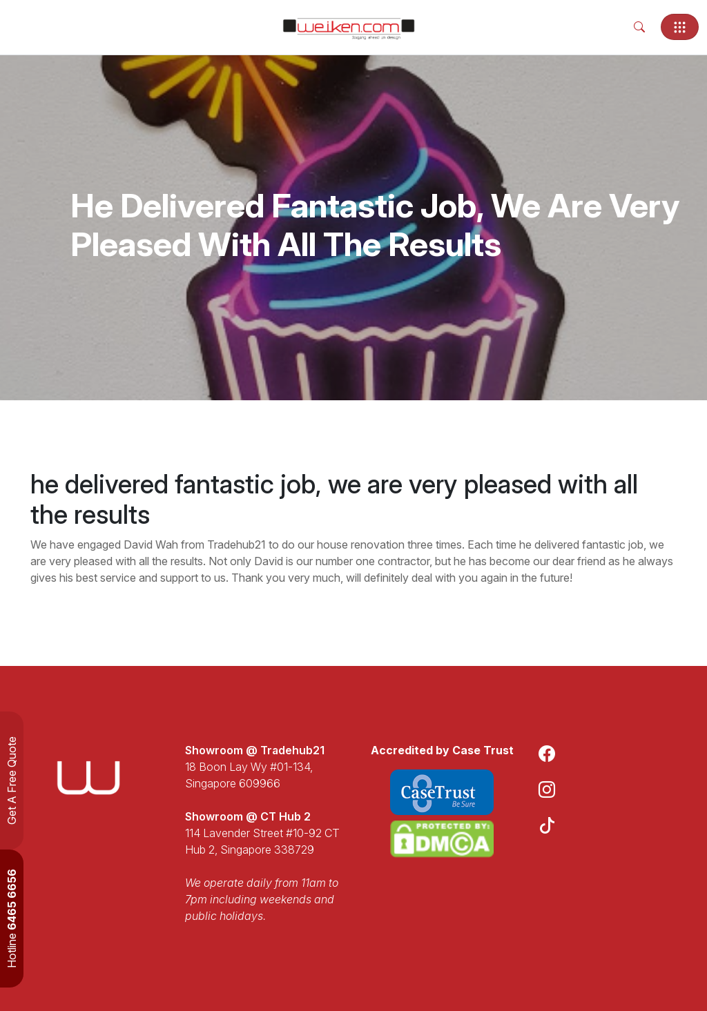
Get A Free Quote (12, 780)
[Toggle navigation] (680, 27)
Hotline (12, 918)
